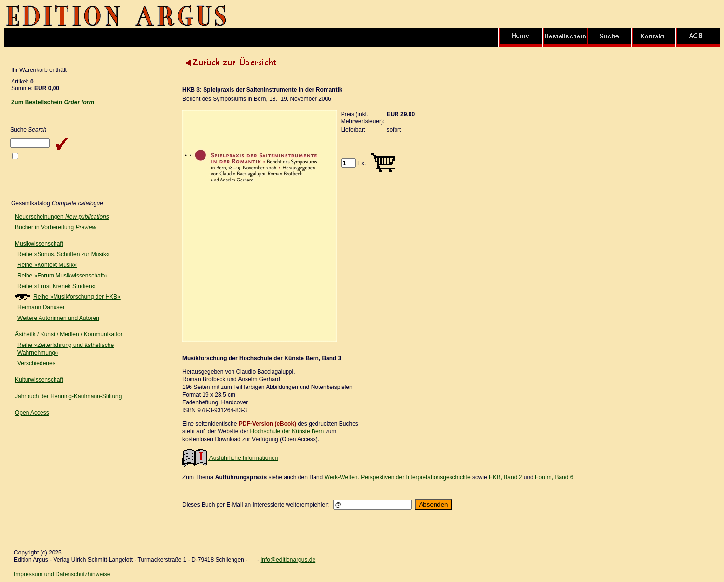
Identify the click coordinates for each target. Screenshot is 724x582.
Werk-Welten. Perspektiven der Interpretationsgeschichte (398, 477)
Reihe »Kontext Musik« (47, 265)
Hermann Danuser (41, 307)
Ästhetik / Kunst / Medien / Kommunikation (69, 334)
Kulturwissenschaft (39, 379)
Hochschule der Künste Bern (288, 431)
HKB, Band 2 (505, 477)
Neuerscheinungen (62, 216)
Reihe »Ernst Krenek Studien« (56, 286)
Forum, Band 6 (554, 477)
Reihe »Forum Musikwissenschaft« (62, 275)
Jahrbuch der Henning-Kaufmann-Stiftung (68, 396)
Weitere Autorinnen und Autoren (58, 318)
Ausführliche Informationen (230, 458)
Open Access (32, 412)
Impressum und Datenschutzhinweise (62, 574)
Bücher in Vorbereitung (55, 227)
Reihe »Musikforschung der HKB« (77, 296)
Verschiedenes (36, 363)
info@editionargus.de (288, 559)
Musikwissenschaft (39, 243)
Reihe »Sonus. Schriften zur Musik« (63, 254)
